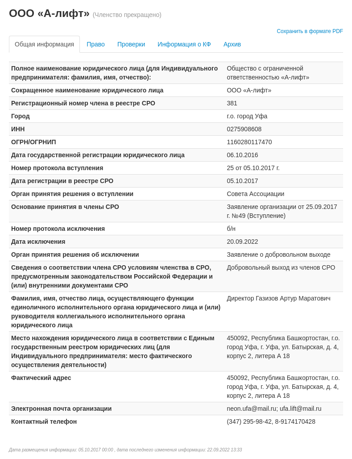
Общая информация (44, 44)
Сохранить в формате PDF (310, 31)
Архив (232, 44)
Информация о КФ (184, 44)
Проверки (131, 44)
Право (96, 44)
